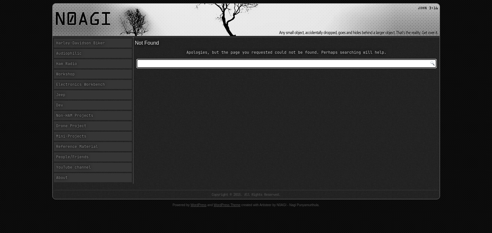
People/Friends (72, 157)
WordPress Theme (227, 205)
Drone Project (71, 125)
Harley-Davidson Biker (80, 43)
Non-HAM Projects (74, 115)
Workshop (65, 74)
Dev (59, 105)
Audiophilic (69, 53)
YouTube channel (73, 167)
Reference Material (77, 146)
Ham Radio (66, 63)
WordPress (198, 205)
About (62, 177)
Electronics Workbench (80, 84)
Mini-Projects (71, 136)
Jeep (61, 94)
